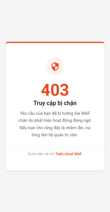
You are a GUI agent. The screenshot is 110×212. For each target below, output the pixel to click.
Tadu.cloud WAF (68, 154)
